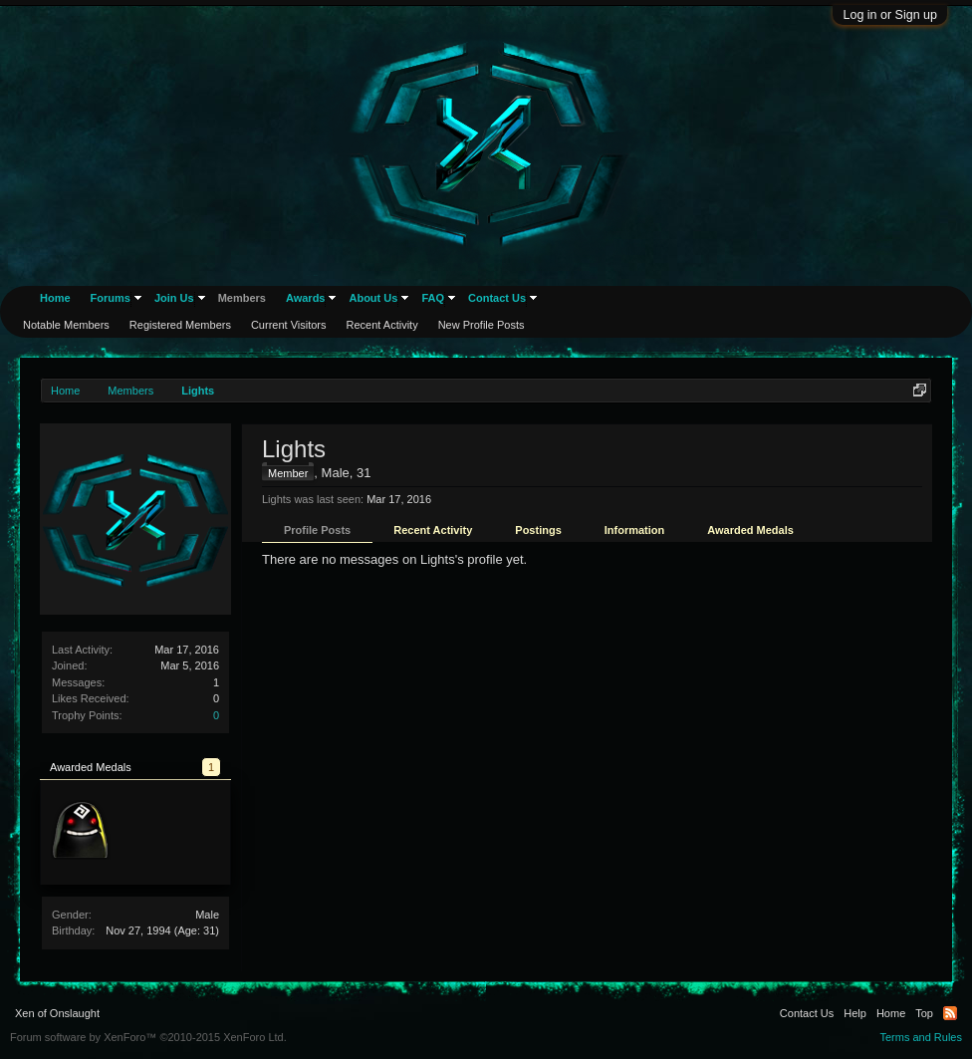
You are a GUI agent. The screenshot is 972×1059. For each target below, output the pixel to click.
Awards (306, 298)
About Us (373, 298)
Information (635, 530)
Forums (110, 298)
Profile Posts (317, 530)
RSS (950, 1013)
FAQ (432, 298)
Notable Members (66, 325)
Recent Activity (432, 530)
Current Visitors (289, 325)
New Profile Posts (481, 325)
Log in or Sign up (890, 15)
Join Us (174, 298)
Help (855, 1013)
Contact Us (497, 298)
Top (924, 1013)
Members (242, 298)
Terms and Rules (920, 1037)
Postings (538, 530)
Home (55, 298)
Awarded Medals (750, 530)
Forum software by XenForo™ (148, 1037)
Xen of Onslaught (57, 1013)
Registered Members (180, 325)
